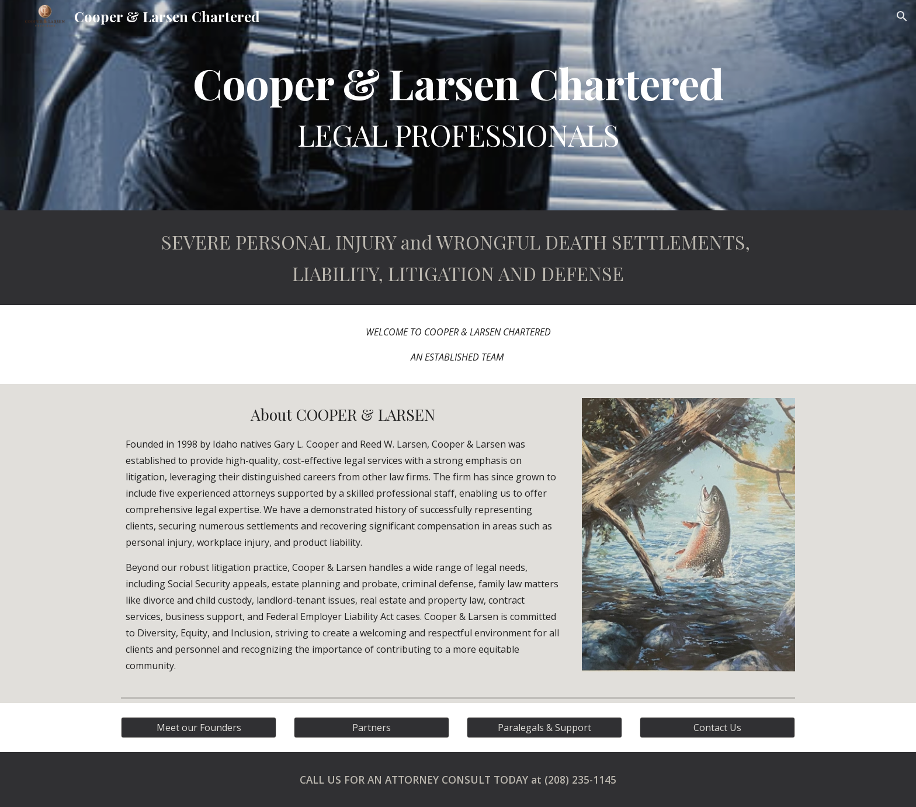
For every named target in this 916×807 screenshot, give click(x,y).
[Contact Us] (717, 727)
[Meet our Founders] (199, 727)
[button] (902, 16)
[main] (458, 105)
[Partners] (371, 727)
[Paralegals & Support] (544, 727)
